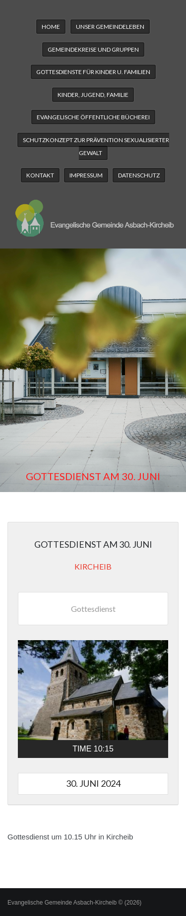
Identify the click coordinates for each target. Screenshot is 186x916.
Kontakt (40, 175)
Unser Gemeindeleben (110, 26)
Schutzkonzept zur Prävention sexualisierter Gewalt (96, 146)
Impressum (86, 175)
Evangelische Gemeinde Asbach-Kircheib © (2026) (74, 902)
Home (51, 26)
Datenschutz (139, 175)
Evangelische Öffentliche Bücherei (93, 117)
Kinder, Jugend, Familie (93, 94)
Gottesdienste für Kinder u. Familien (93, 72)
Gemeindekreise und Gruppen (93, 49)
